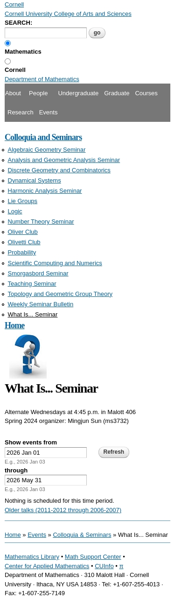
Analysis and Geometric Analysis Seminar (64, 159)
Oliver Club (23, 231)
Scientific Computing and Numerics (55, 263)
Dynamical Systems (34, 180)
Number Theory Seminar (41, 221)
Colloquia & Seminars (82, 534)
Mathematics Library (32, 556)
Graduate (116, 93)
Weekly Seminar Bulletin (41, 304)
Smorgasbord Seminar (38, 273)
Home (14, 325)
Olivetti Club (24, 242)
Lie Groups (23, 200)
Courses (146, 93)
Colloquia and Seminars (43, 137)
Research (20, 112)
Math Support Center (93, 556)
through (16, 470)
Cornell (15, 69)
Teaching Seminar (32, 283)
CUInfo (104, 566)
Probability (22, 252)
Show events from (31, 442)
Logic (15, 211)
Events (48, 112)
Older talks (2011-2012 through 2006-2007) (63, 510)
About (13, 93)
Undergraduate (78, 93)
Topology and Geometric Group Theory (60, 293)
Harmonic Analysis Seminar (45, 190)
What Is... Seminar (33, 314)
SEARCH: (18, 22)
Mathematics (23, 51)
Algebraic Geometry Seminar (47, 149)
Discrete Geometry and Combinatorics (59, 170)
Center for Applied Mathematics (47, 566)
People (38, 93)
